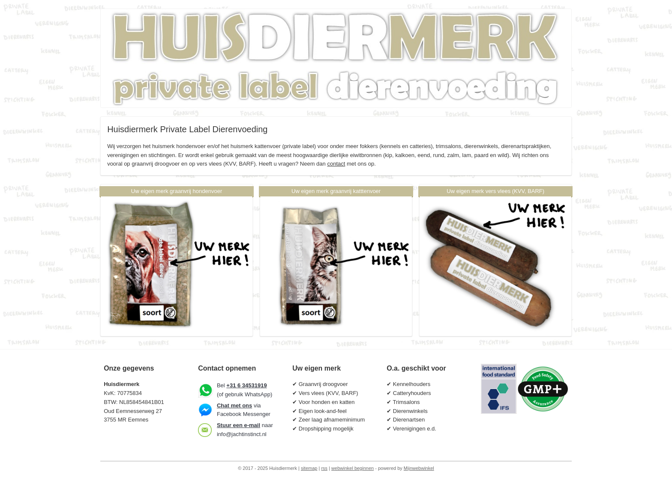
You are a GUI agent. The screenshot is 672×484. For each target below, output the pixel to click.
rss (324, 468)
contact (336, 163)
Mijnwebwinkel (419, 468)
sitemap (309, 468)
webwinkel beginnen (352, 468)
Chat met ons (234, 405)
